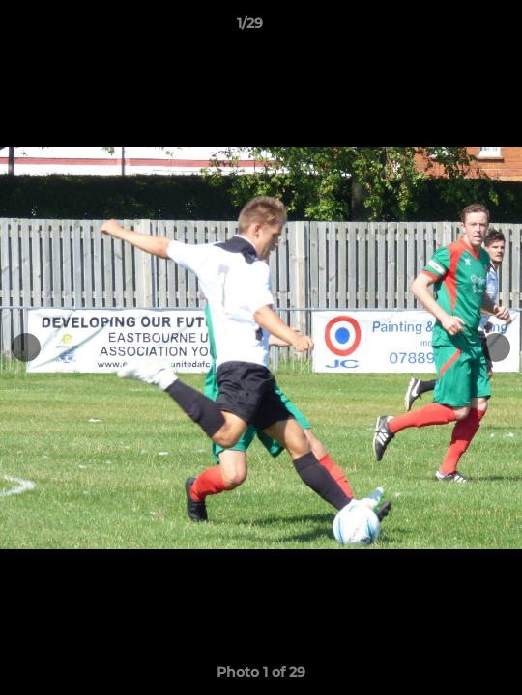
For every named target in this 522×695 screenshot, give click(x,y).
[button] (452, 28)
